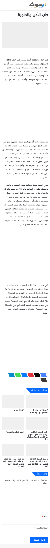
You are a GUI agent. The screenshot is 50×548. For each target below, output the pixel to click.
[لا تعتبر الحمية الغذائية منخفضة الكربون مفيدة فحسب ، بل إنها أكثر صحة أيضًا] (37, 450)
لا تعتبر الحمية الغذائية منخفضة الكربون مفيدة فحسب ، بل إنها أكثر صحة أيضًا (37, 462)
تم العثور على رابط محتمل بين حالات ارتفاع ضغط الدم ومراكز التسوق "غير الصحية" (13, 462)
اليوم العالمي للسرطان (15, 432)
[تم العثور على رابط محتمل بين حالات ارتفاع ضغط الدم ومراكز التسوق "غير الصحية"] (13, 450)
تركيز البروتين (18, 410)
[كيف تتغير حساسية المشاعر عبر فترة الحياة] (37, 401)
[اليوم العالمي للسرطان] (13, 423)
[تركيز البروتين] (13, 401)
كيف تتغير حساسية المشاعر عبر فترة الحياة (39, 411)
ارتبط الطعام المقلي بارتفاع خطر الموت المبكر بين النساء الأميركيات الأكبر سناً (37, 435)
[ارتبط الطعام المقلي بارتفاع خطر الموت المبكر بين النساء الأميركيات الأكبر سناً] (37, 423)
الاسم (45, 516)
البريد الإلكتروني (41, 528)
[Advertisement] (25, 114)
